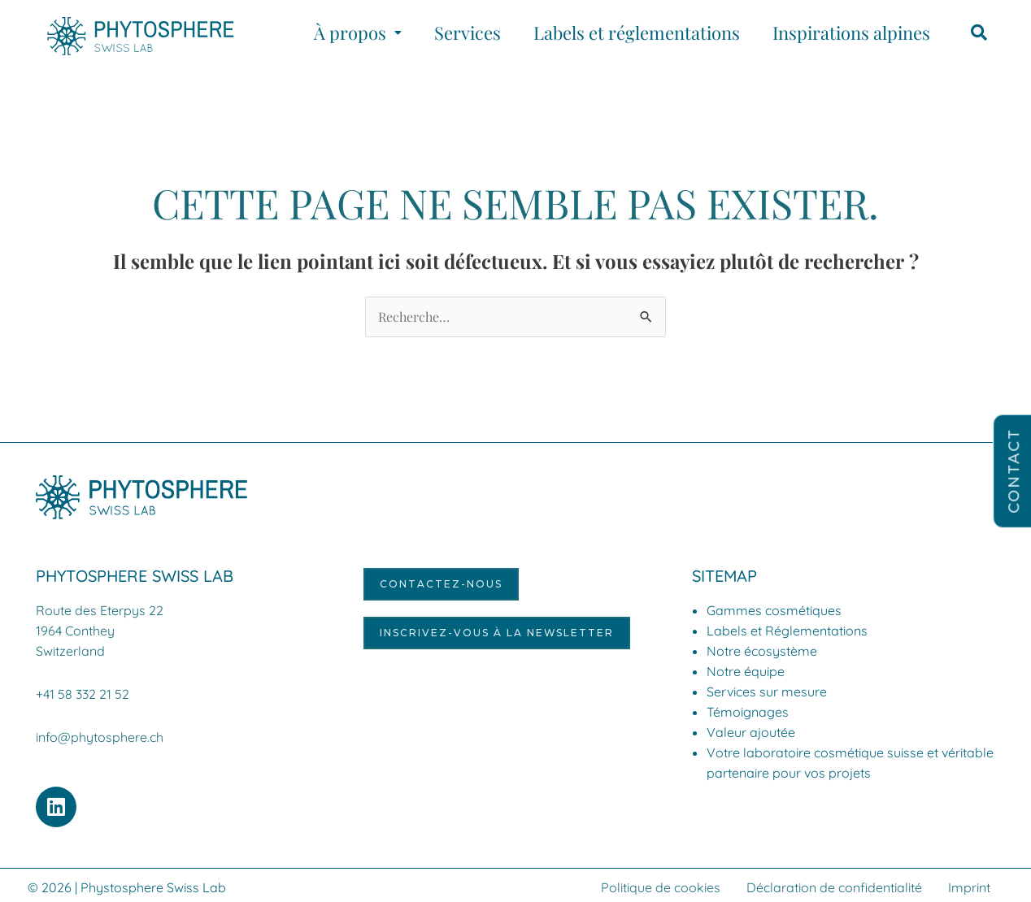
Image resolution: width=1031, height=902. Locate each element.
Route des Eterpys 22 (99, 610)
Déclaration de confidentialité (834, 883)
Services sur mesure (767, 691)
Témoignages (748, 712)
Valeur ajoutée (751, 732)
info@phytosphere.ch (99, 734)
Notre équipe (746, 671)
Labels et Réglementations (787, 630)
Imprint (969, 883)
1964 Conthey (75, 630)
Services (467, 32)
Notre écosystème (762, 651)
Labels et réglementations (636, 32)
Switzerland (70, 649)
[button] (358, 32)
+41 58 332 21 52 (82, 691)
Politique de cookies (660, 883)
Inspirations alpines (851, 32)
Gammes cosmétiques (774, 610)
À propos (358, 32)
